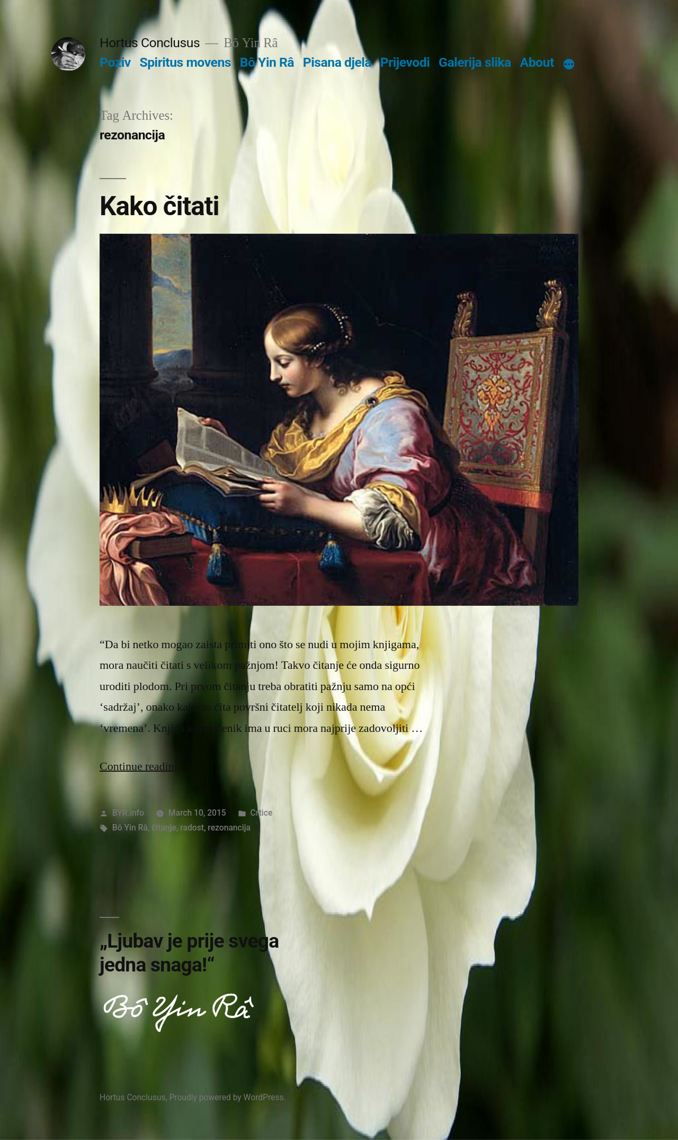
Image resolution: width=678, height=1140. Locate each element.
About (537, 62)
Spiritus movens (185, 62)
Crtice (262, 813)
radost (192, 828)
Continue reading (149, 766)
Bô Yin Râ (267, 62)
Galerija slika (475, 62)
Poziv (115, 62)
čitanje (163, 828)
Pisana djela (337, 62)
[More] (569, 64)
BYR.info (128, 813)
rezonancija (229, 828)
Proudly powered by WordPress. (227, 1097)
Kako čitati (159, 206)
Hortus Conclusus (150, 42)
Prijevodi (405, 62)
